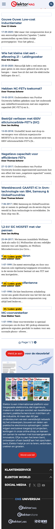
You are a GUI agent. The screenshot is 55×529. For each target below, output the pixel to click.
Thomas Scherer (15, 91)
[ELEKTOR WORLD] (28, 477)
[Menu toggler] (4, 4)
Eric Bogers (12, 60)
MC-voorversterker (14, 312)
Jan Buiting (13, 125)
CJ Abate (11, 26)
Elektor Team (13, 259)
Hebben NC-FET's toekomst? (21, 88)
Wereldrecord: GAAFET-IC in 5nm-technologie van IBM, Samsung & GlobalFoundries (25, 191)
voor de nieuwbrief (27, 353)
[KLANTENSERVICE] (28, 470)
